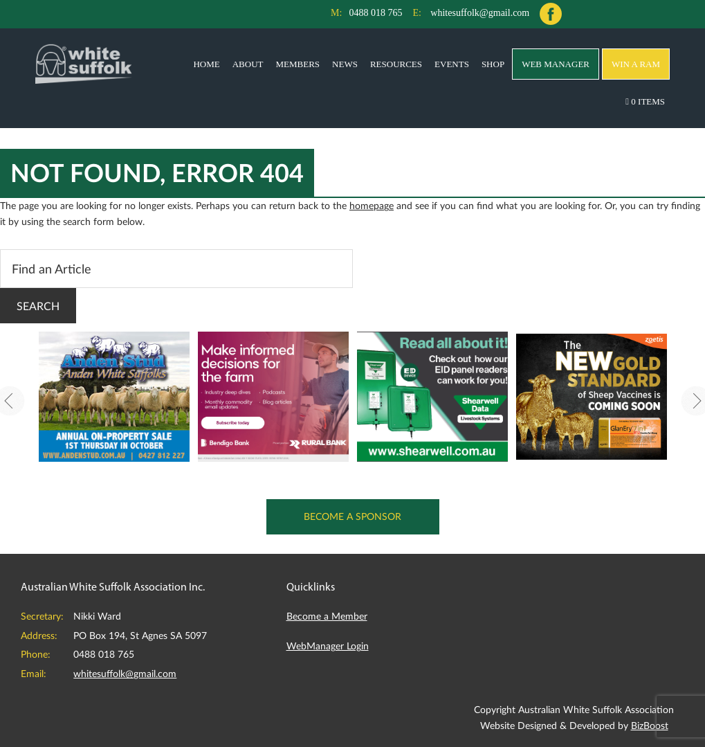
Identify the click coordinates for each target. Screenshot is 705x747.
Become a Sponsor (352, 516)
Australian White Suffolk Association (83, 63)
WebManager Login (327, 645)
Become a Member (326, 616)
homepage (371, 205)
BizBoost (649, 725)
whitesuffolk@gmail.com (479, 13)
